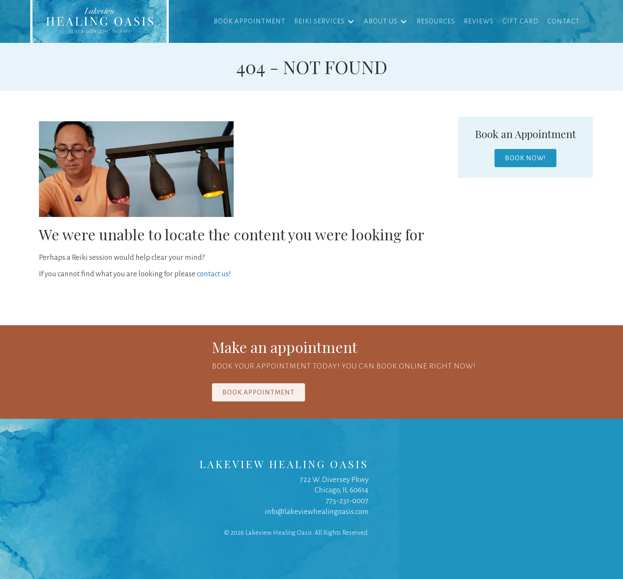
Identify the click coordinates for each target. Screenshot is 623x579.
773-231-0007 (347, 501)
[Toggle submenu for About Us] (403, 21)
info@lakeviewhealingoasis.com (317, 512)
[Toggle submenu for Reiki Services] (351, 21)
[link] (99, 21)
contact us (213, 274)
